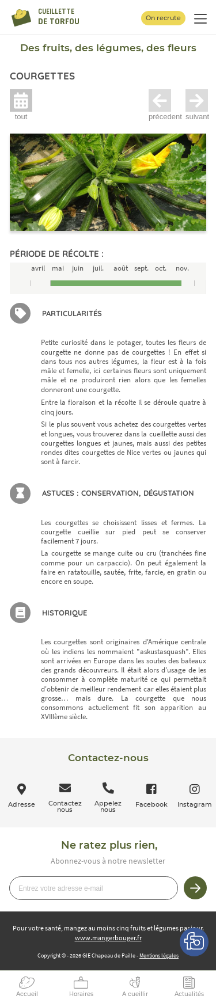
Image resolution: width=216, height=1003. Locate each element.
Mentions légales (159, 955)
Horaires (81, 994)
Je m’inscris (195, 887)
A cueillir (135, 994)
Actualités (189, 994)
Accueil (27, 994)
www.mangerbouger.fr (108, 937)
